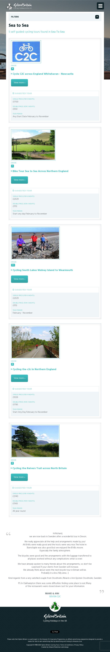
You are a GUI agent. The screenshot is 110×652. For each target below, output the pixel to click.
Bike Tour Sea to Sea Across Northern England (39, 171)
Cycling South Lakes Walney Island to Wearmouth (42, 270)
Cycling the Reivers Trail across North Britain (39, 468)
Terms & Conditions (66, 645)
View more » (19, 82)
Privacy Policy (78, 645)
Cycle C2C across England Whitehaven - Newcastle (42, 74)
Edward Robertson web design (59, 647)
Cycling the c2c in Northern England (33, 369)
